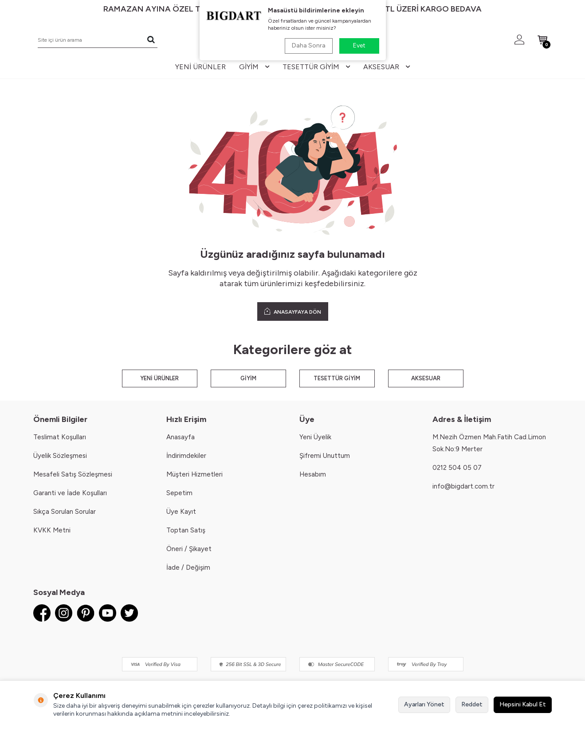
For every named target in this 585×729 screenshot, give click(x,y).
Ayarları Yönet (424, 704)
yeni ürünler (200, 67)
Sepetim (179, 493)
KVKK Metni (52, 530)
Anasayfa (180, 437)
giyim (254, 66)
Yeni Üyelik (315, 437)
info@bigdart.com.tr (463, 486)
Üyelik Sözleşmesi (60, 456)
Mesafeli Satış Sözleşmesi (72, 474)
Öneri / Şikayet (189, 549)
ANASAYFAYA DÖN (292, 311)
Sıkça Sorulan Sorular (64, 512)
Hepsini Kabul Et (522, 704)
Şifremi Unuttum (324, 456)
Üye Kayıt (181, 512)
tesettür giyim (316, 66)
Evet (359, 45)
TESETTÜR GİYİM (337, 378)
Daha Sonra (309, 45)
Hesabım (312, 474)
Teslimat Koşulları (59, 437)
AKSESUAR (425, 378)
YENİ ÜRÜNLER (159, 378)
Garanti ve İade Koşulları (70, 493)
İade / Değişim (188, 567)
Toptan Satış (185, 530)
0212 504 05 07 (457, 468)
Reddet (472, 704)
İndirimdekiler (186, 456)
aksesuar (386, 66)
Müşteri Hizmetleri (194, 474)
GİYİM (248, 378)
